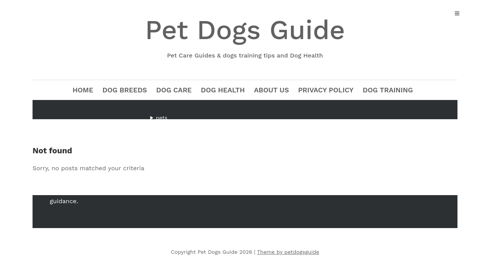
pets (161, 118)
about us (271, 90)
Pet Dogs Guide (245, 37)
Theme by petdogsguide (288, 252)
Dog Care (174, 90)
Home (82, 90)
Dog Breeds (125, 90)
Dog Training (388, 90)
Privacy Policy (326, 90)
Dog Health (223, 90)
